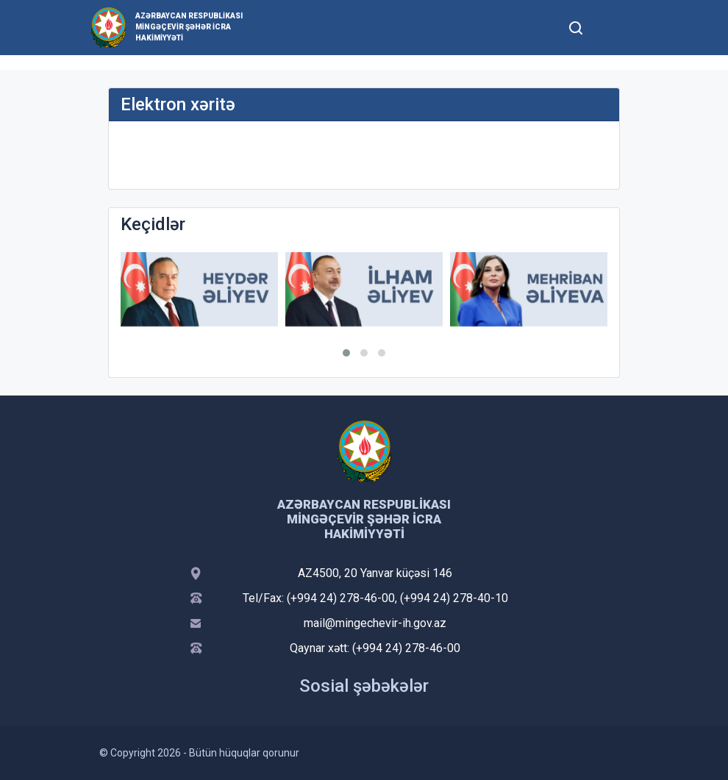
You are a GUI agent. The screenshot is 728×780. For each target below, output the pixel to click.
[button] (346, 353)
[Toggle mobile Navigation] (611, 27)
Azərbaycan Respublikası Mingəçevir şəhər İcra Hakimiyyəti (189, 27)
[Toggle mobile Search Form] (576, 25)
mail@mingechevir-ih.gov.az (375, 623)
